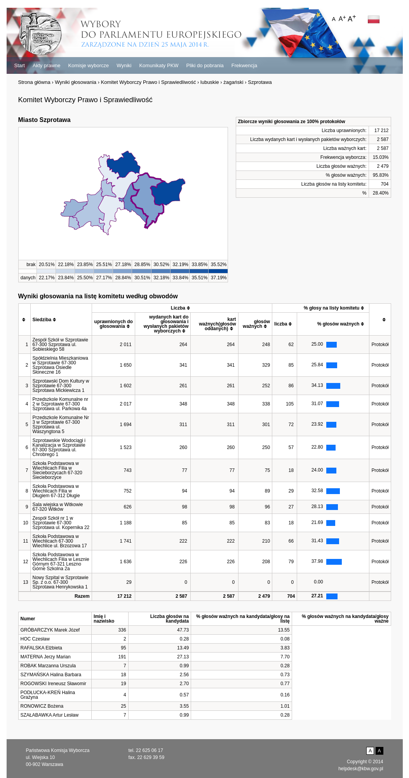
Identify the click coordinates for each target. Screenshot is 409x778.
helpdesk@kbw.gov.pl (360, 768)
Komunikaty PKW (158, 65)
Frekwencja (244, 65)
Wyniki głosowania (75, 82)
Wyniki (124, 65)
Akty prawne (47, 65)
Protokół (379, 344)
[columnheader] (24, 320)
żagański (233, 82)
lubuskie (209, 82)
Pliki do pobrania (205, 65)
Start (19, 65)
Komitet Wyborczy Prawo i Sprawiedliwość (148, 82)
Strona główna (34, 82)
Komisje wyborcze (88, 65)
